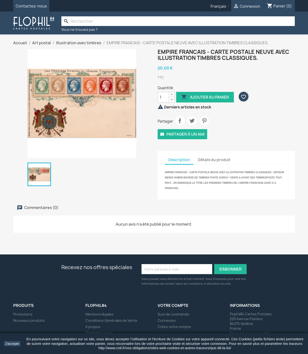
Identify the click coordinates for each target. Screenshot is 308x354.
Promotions (22, 314)
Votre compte (173, 305)
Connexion (167, 320)
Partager (180, 121)
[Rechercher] (178, 21)
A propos (92, 326)
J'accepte (12, 344)
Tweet (192, 121)
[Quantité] (163, 97)
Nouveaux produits (29, 320)
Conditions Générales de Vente (111, 320)
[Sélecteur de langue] (221, 6)
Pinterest (204, 121)
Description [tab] (179, 159)
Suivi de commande (173, 314)
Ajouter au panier (205, 97)
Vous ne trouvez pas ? (79, 29)
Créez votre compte (174, 326)
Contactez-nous (31, 6)
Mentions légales (99, 314)
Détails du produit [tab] (214, 159)
